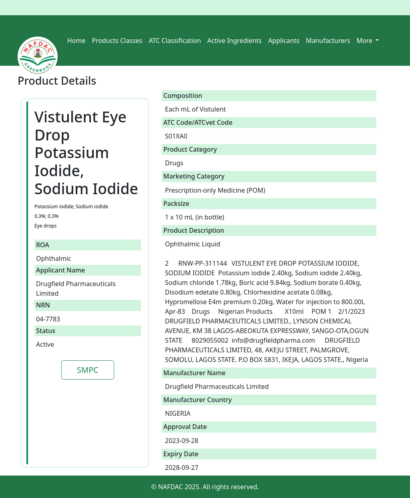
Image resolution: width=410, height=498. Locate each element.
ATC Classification (175, 40)
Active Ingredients (234, 40)
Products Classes (117, 40)
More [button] (365, 40)
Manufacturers (328, 40)
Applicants (283, 40)
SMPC (87, 369)
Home (76, 40)
